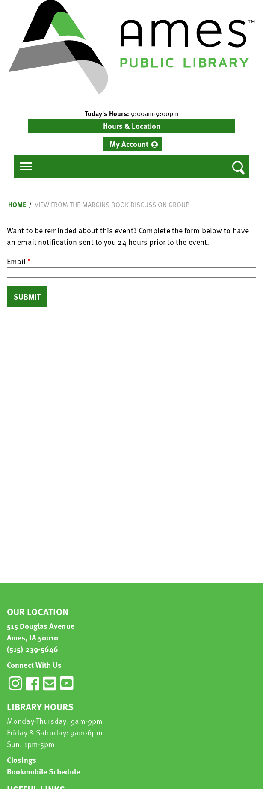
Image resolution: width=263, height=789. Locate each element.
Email (16, 261)
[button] (131, 113)
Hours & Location (131, 125)
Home (17, 204)
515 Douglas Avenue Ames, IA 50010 (40, 631)
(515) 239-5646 (32, 649)
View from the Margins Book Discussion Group (112, 204)
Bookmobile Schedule (43, 771)
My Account (128, 143)
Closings (21, 759)
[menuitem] (132, 144)
